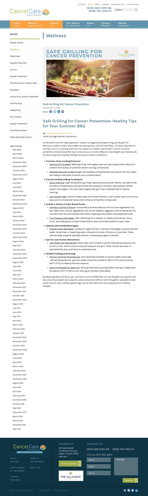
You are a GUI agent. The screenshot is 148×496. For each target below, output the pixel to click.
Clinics (13, 69)
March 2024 (18, 216)
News (90, 4)
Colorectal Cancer (18, 130)
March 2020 (18, 366)
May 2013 (17, 429)
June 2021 (17, 312)
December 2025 (19, 162)
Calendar (105, 4)
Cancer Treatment (18, 76)
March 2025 (18, 191)
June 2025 (17, 187)
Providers (14, 90)
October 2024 (19, 200)
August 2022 (18, 262)
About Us (35, 467)
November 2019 (19, 375)
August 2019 (18, 383)
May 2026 (17, 150)
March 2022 (18, 279)
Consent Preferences (62, 490)
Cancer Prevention (18, 123)
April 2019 (17, 391)
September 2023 (20, 237)
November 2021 (19, 291)
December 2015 (19, 425)
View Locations (68, 463)
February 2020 (19, 370)
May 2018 (17, 408)
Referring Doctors (118, 4)
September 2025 (20, 175)
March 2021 (18, 325)
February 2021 (19, 329)
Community (16, 103)
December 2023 (20, 225)
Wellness (14, 49)
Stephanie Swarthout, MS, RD (58, 133)
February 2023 (19, 250)
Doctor (16, 24)
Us (54, 24)
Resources (123, 24)
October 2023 (19, 233)
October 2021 (18, 295)
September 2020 (20, 350)
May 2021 (17, 316)
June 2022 (17, 270)
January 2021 (18, 333)
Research (106, 24)
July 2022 (17, 266)
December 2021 (19, 287)
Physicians (15, 56)
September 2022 (20, 258)
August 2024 (18, 208)
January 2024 (18, 220)
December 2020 (20, 337)
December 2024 (19, 195)
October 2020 (19, 345)
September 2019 (20, 379)
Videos (97, 4)
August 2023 (18, 241)
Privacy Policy (45, 490)
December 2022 (19, 254)
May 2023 (17, 245)
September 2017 (20, 412)
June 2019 (17, 387)
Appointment (35, 24)
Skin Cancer (15, 116)
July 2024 (17, 212)
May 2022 (17, 275)
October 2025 (19, 170)
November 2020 (20, 341)
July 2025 (17, 183)
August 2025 (18, 179)
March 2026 (18, 158)
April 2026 (17, 154)
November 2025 (19, 166)
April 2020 (17, 362)
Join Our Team (132, 4)
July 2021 (16, 308)
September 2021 (20, 300)
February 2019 (19, 395)
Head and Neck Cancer (21, 137)
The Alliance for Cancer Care (23, 83)
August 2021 (18, 304)
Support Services (18, 63)
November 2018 (19, 400)
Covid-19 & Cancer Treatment (24, 96)
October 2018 (18, 404)
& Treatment (73, 24)
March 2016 (18, 420)
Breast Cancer (16, 42)
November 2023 (20, 229)
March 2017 (18, 416)
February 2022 (19, 283)
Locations (82, 4)
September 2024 (20, 204)
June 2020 (17, 358)
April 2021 (17, 320)
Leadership (15, 110)
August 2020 (18, 354)
